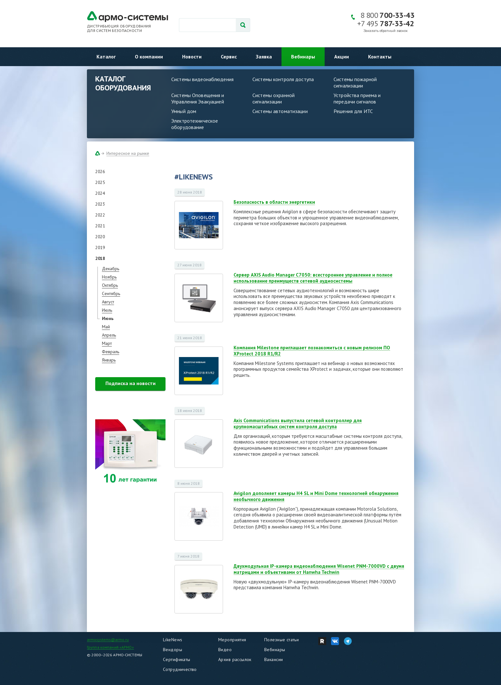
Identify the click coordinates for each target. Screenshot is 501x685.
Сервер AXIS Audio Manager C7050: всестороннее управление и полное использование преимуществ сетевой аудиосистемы (313, 278)
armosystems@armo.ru (108, 639)
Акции (341, 56)
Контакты (379, 56)
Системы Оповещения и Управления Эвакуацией (197, 98)
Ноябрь (109, 277)
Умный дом (183, 111)
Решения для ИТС (353, 111)
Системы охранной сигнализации (273, 98)
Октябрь (110, 285)
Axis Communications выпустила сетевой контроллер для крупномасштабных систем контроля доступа (298, 423)
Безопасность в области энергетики (274, 202)
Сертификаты (176, 659)
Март (107, 343)
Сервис (229, 56)
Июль (107, 310)
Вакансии (273, 659)
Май (106, 327)
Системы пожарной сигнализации (355, 82)
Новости (192, 56)
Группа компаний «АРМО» (110, 647)
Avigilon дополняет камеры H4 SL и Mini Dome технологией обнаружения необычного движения (316, 496)
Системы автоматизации (280, 111)
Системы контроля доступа (283, 79)
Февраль (110, 351)
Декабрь (110, 268)
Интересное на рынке (127, 153)
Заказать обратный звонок (386, 31)
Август (108, 302)
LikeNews (172, 640)
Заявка (264, 56)
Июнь (107, 318)
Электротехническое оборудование (194, 124)
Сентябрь (111, 293)
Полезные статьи (281, 640)
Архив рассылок (234, 659)
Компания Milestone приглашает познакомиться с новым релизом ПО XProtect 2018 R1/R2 (312, 351)
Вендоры (172, 649)
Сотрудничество (180, 669)
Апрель (109, 335)
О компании (149, 56)
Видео (225, 649)
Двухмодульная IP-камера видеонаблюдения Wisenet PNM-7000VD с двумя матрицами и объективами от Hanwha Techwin (319, 569)
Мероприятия (232, 640)
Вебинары (303, 56)
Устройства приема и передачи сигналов (357, 98)
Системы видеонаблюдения (202, 79)
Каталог (106, 56)
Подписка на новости (130, 383)
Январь (109, 360)
